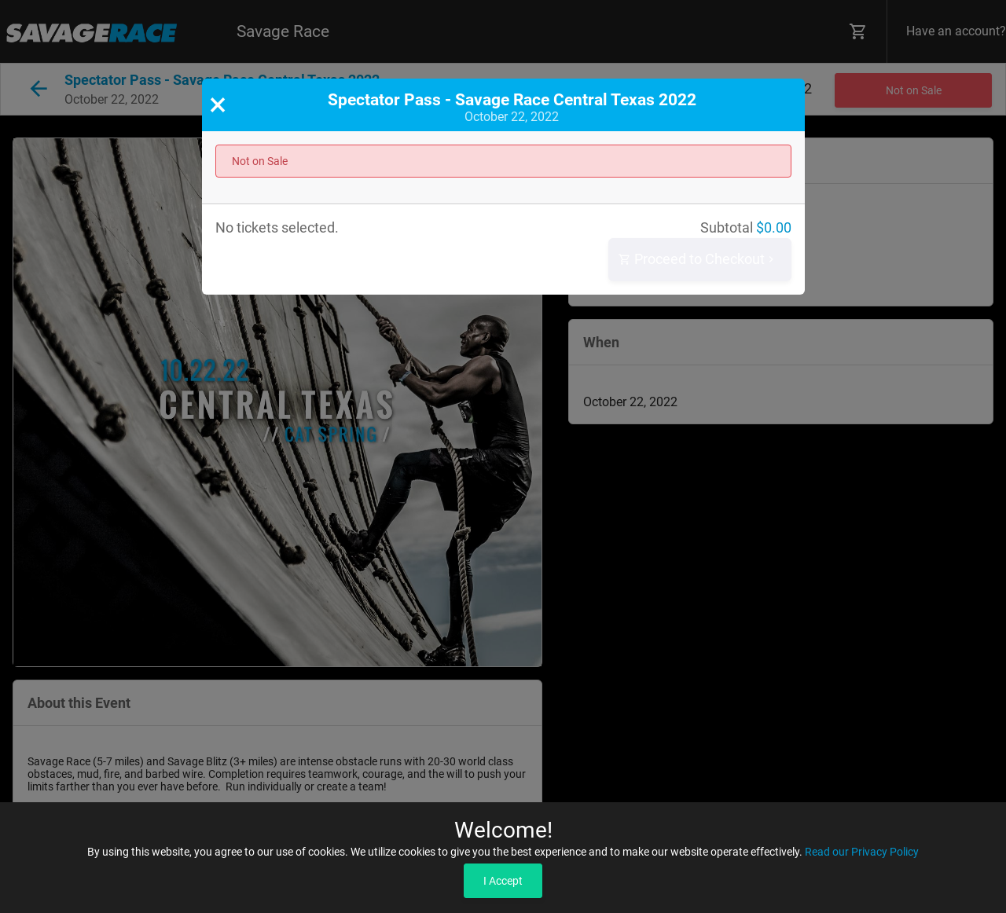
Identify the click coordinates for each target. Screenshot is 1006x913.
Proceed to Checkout (698, 259)
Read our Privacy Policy (862, 851)
